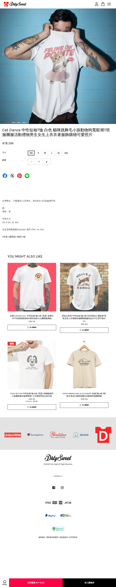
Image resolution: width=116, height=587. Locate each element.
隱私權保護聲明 (52, 537)
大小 (4, 152)
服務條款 (42, 537)
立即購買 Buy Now (35, 583)
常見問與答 (73, 537)
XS (31, 153)
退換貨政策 (64, 537)
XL (59, 153)
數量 (4, 160)
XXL (66, 153)
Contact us (58, 476)
